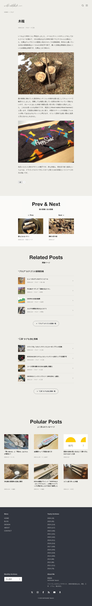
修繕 (14, 492)
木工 (72, 492)
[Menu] (83, 5)
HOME (6, 518)
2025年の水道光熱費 (33, 299)
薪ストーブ (29, 243)
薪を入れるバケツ (23, 240)
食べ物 (43, 282)
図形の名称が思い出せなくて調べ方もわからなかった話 (75, 456)
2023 (49, 528)
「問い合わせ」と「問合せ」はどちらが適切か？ (16, 456)
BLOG (6, 521)
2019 (49, 540)
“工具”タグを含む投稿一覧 (47, 391)
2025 (49, 521)
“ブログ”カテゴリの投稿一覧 (47, 323)
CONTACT (8, 531)
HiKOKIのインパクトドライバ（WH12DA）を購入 (43, 376)
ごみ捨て (45, 460)
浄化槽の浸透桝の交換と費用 (13, 485)
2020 (49, 537)
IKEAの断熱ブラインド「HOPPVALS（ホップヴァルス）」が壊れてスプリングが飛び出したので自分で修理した (46, 487)
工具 (33, 27)
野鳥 (42, 312)
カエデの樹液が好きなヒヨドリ (37, 308)
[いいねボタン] (20, 182)
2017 (49, 546)
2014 (49, 556)
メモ (13, 460)
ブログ (27, 27)
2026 (49, 518)
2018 (49, 543)
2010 (49, 568)
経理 (42, 302)
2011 (49, 565)
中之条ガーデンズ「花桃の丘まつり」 (39, 289)
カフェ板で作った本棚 (71, 485)
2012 (49, 562)
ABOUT (7, 528)
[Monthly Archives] (13, 579)
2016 (49, 550)
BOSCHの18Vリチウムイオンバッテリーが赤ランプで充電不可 (47, 356)
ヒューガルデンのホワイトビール (37, 279)
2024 (49, 524)
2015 (49, 553)
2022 (49, 531)
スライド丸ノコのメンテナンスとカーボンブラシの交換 (44, 347)
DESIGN (7, 524)
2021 (49, 534)
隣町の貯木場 (53, 240)
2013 (49, 559)
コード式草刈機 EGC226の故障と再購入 (40, 366)
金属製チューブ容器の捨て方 (43, 455)
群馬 (41, 292)
